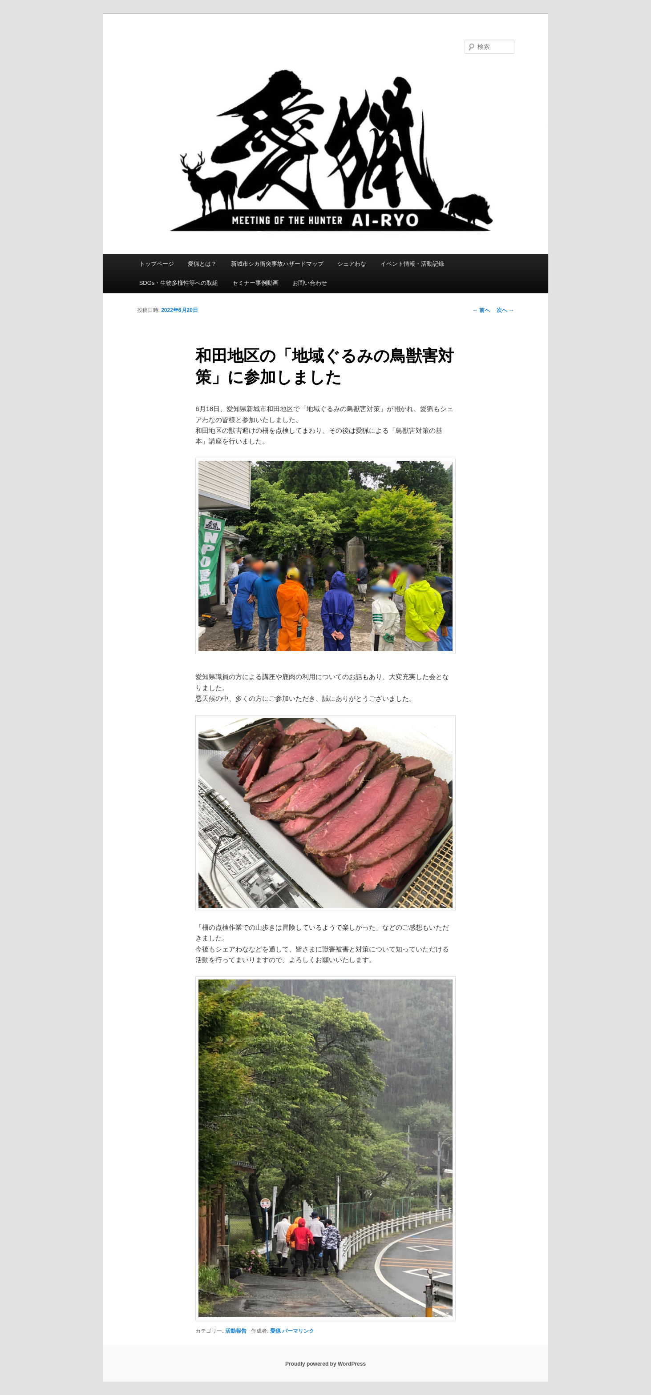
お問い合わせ (309, 283)
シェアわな (351, 263)
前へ (481, 310)
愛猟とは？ (202, 263)
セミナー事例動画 (255, 283)
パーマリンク (298, 1331)
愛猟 (275, 1331)
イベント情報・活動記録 (412, 263)
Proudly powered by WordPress (325, 1364)
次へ (505, 310)
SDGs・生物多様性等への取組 (178, 283)
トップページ (156, 263)
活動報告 (236, 1331)
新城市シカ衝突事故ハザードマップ (277, 263)
